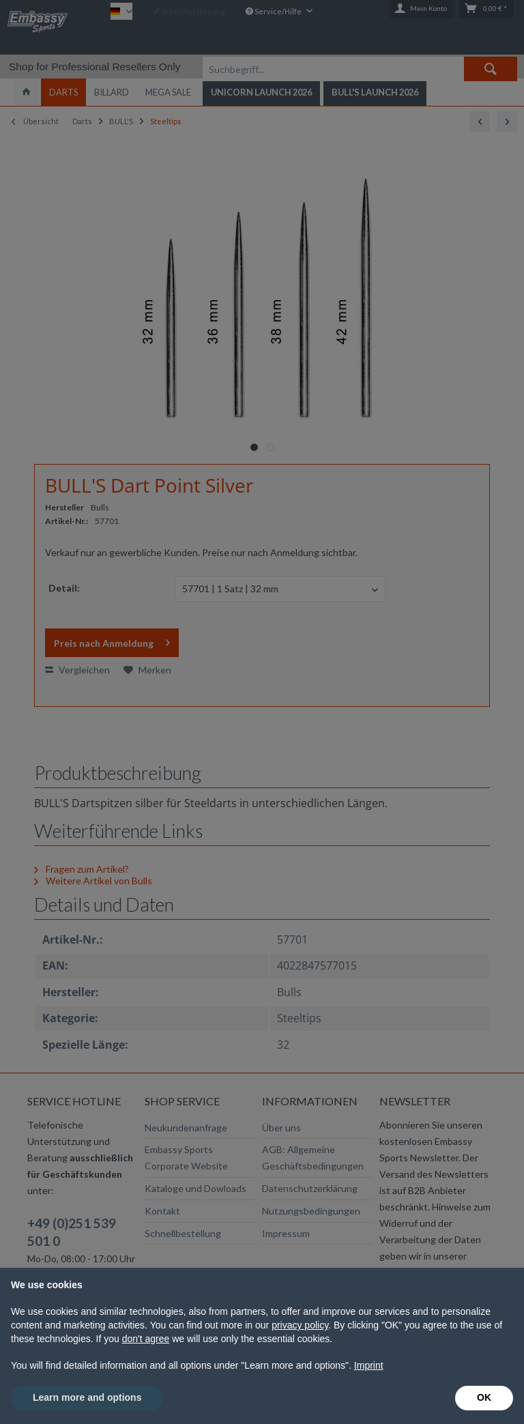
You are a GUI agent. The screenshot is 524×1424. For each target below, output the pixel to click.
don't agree (146, 1338)
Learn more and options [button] (87, 1397)
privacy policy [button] (300, 1325)
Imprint (368, 1365)
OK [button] (484, 1397)
